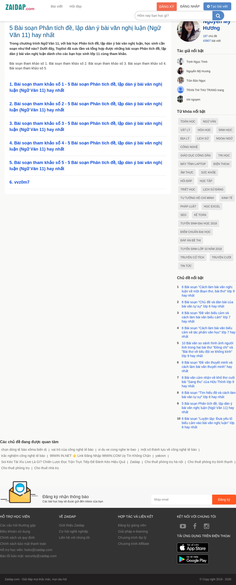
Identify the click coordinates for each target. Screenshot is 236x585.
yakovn (160, 456)
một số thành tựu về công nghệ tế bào (169, 449)
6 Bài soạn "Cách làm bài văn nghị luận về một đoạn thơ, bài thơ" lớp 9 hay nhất (208, 291)
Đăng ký (166, 6)
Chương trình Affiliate (133, 544)
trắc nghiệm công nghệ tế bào (23, 456)
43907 (207, 40)
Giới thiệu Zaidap (71, 525)
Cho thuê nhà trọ (46, 468)
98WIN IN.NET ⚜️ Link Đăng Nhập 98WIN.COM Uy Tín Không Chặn (100, 456)
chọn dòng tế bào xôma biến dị (24, 449)
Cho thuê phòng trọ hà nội (164, 462)
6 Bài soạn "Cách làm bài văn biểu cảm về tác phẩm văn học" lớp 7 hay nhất (208, 332)
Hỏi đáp (76, 6)
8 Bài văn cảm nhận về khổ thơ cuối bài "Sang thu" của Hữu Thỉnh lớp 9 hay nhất (208, 382)
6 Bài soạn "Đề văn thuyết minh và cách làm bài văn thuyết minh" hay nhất (207, 367)
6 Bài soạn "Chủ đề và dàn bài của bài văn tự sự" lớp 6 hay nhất (207, 304)
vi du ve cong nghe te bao (117, 449)
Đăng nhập (190, 6)
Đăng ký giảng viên (132, 525)
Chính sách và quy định (17, 537)
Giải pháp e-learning (133, 531)
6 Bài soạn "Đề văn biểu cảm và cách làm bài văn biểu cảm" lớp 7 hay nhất (206, 317)
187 (205, 36)
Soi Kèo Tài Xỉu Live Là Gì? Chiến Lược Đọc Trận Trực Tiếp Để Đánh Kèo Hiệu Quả (63, 462)
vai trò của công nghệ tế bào (72, 449)
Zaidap (135, 462)
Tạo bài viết (217, 6)
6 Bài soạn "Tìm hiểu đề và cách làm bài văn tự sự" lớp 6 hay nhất (209, 395)
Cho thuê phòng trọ (15, 468)
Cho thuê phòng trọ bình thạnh (210, 462)
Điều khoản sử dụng (15, 531)
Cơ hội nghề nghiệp (73, 531)
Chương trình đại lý (132, 537)
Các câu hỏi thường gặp (18, 525)
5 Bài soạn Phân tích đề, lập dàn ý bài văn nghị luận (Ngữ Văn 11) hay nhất (208, 408)
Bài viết (57, 6)
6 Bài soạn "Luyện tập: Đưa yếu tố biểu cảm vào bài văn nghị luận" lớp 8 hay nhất (208, 423)
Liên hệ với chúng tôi (74, 537)
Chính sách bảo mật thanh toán (23, 544)
